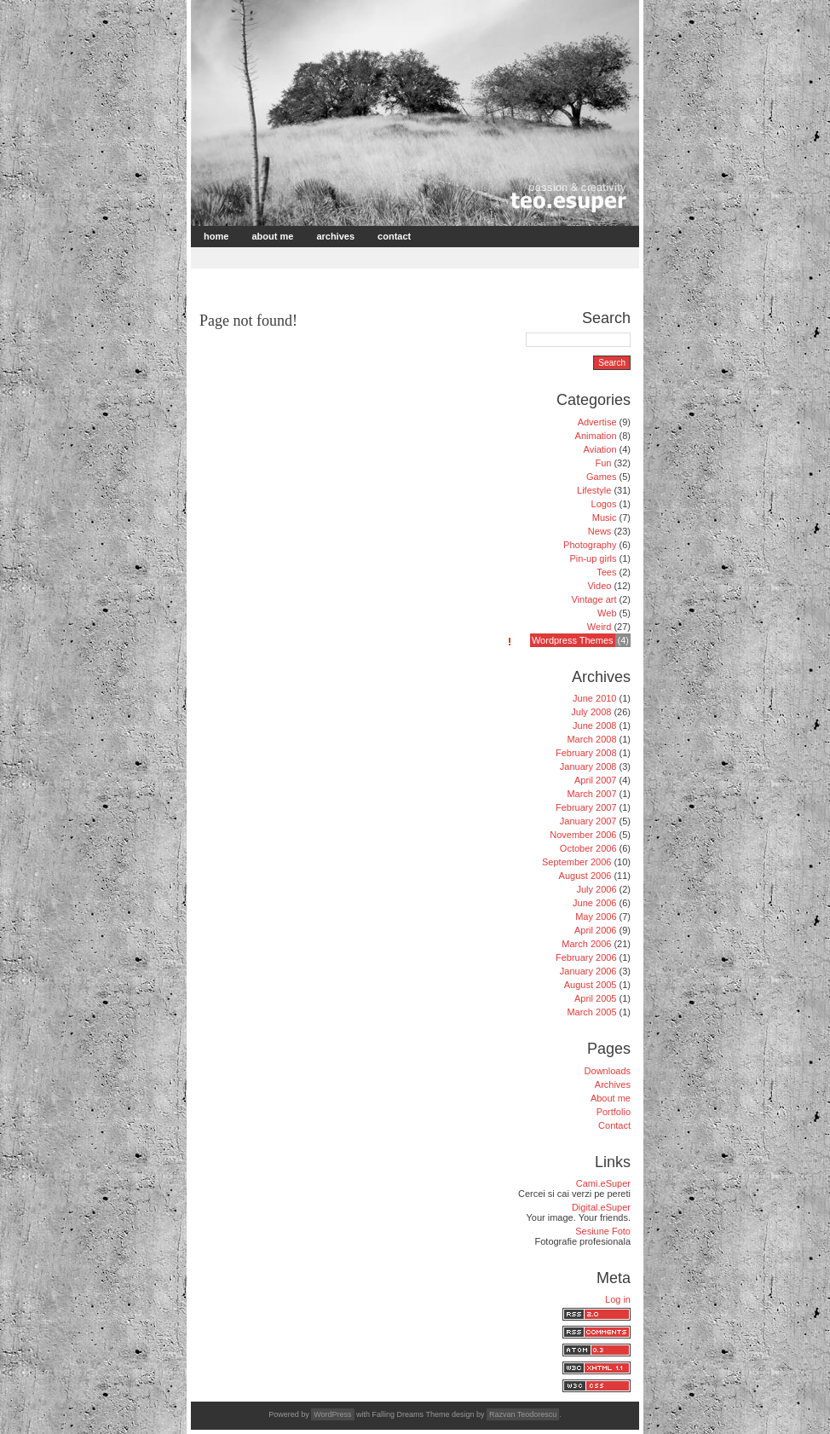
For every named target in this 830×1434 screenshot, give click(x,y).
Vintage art (593, 599)
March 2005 (591, 1012)
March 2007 (591, 794)
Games (601, 476)
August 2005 (590, 985)
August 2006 (585, 875)
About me (272, 236)
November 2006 (583, 835)
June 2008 (594, 725)
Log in (618, 1299)
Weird (599, 627)
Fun (603, 463)
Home (216, 236)
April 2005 (595, 998)
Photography (589, 545)
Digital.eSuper (601, 1207)
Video (599, 586)
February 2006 (586, 957)
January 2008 (588, 766)
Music (604, 517)
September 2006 (576, 862)
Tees (606, 572)
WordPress (332, 1414)
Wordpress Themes (573, 640)
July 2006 (596, 889)
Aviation (600, 449)
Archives (335, 236)
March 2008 (591, 739)
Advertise (597, 422)
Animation (596, 436)
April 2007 (595, 780)
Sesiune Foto (603, 1231)
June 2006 (594, 903)
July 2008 (591, 712)
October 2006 (588, 848)
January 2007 (588, 821)
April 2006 (595, 930)
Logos (604, 504)
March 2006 (586, 944)
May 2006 (595, 916)
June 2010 (594, 698)
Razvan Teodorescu (522, 1414)
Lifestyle (594, 490)
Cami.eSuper (603, 1183)
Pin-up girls (592, 558)
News (600, 531)
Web (606, 613)
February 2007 (586, 807)
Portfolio (614, 1112)
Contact (394, 236)
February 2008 (586, 753)
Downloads (608, 1071)
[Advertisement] (392, 256)
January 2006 (588, 971)
